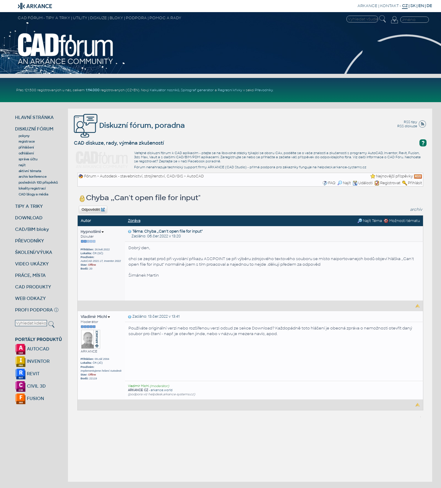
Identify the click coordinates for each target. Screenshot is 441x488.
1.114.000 (93, 90)
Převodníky (264, 90)
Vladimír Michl (95, 316)
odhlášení (26, 153)
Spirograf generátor (197, 90)
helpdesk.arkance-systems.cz (342, 167)
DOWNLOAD (29, 218)
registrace (27, 141)
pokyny (24, 136)
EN (421, 5)
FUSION (29, 398)
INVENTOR (32, 361)
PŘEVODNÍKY (29, 241)
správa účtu (28, 159)
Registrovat (390, 183)
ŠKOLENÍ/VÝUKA (33, 252)
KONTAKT (389, 5)
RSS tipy (410, 122)
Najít (344, 183)
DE (429, 5)
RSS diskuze (407, 126)
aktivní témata (30, 171)
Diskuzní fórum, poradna (129, 125)
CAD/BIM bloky (32, 229)
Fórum (90, 176)
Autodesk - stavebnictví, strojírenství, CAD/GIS (141, 176)
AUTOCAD (32, 349)
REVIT (27, 373)
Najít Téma (369, 220)
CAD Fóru (395, 157)
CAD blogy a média (33, 194)
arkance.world (162, 390)
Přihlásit (415, 183)
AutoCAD (195, 176)
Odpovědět (93, 209)
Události (363, 183)
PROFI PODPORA (34, 310)
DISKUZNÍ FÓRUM (34, 129)
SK (413, 5)
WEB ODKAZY (30, 298)
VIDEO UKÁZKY (32, 264)
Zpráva (134, 220)
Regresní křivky (230, 90)
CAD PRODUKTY (33, 287)
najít (22, 165)
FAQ (332, 183)
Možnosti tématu (402, 220)
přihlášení (26, 147)
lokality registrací (32, 188)
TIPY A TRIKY (29, 206)
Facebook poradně (204, 161)
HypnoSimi (92, 231)
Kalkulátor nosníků (164, 90)
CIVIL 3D (30, 386)
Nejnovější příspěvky (394, 176)
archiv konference (33, 176)
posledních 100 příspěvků (38, 182)
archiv (416, 209)
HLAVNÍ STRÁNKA (34, 117)
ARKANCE (367, 5)
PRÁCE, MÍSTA (30, 275)
